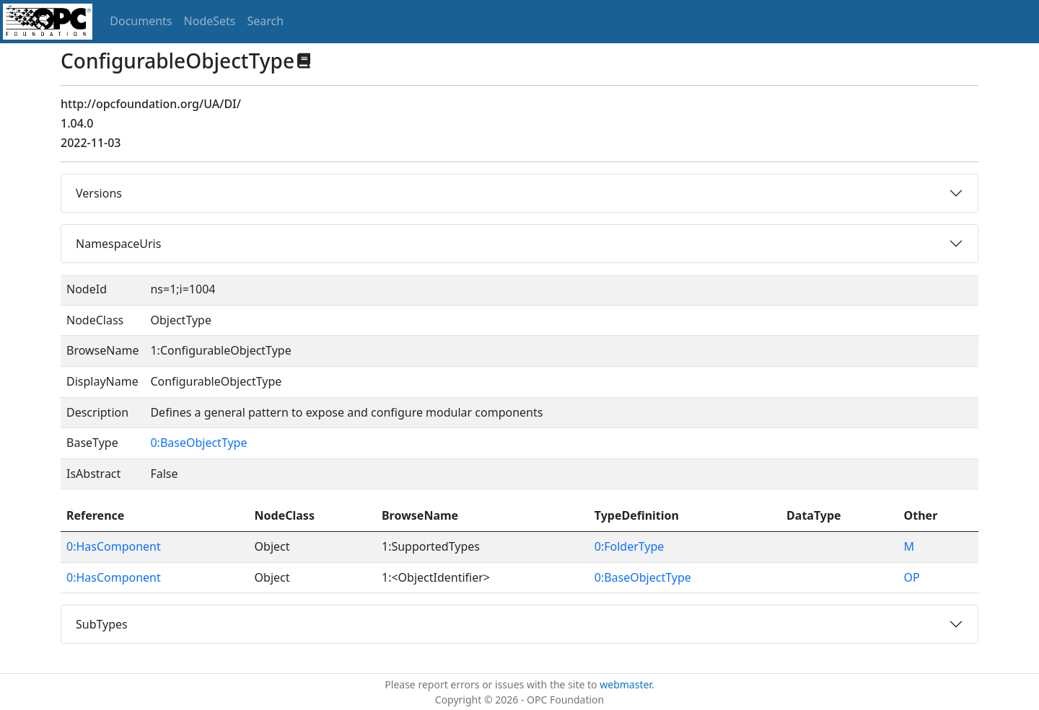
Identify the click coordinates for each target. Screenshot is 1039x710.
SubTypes (102, 624)
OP (912, 577)
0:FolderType (630, 546)
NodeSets (210, 21)
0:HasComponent (113, 546)
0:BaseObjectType (198, 443)
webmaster (626, 684)
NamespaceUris (118, 244)
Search (265, 21)
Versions (99, 193)
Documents (141, 21)
